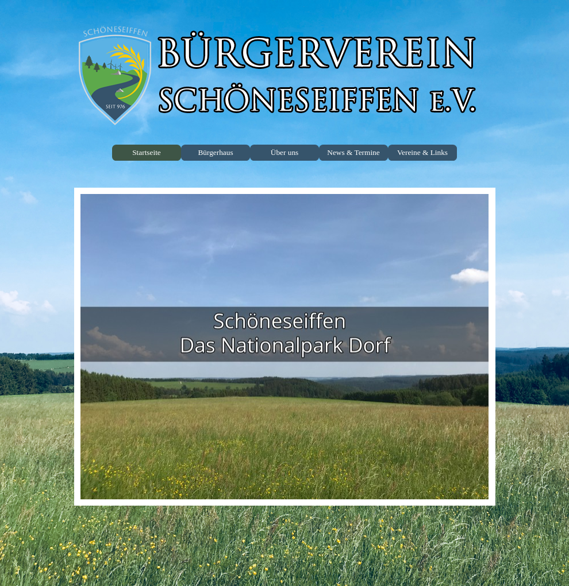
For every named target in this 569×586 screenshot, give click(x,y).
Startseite (146, 152)
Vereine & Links (422, 152)
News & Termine (353, 152)
